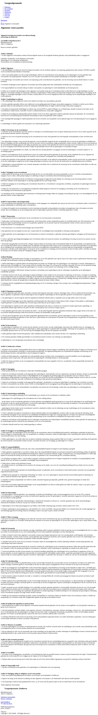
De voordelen (9, 9)
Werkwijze (8, 12)
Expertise (7, 10)
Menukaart (4, 20)
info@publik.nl (5, 702)
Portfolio (7, 14)
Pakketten (7, 7)
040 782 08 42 (7, 703)
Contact (7, 17)
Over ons (7, 15)
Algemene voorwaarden (8, 697)
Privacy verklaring (6, 699)
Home (2, 24)
